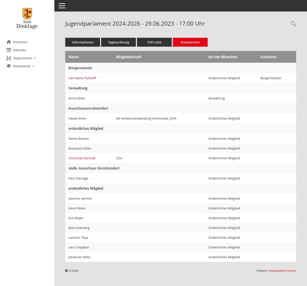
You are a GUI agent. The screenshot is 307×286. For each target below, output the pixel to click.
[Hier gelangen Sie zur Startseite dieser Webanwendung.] (27, 18)
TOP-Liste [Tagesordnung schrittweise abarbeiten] (154, 42)
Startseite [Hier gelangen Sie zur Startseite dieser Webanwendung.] (17, 42)
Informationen (82, 42)
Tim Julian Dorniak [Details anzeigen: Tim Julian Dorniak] (81, 158)
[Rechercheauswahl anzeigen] (292, 24)
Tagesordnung (118, 42)
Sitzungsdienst (282, 271)
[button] (27, 58)
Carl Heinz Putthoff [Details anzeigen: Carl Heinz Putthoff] (82, 78)
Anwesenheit (190, 42)
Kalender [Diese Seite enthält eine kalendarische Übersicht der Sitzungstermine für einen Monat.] (16, 50)
